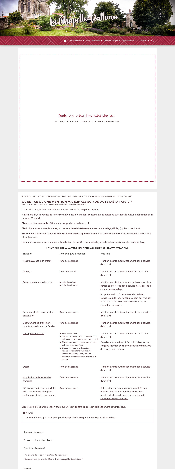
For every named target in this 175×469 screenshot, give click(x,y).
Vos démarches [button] (128, 40)
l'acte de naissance (108, 242)
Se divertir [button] (143, 40)
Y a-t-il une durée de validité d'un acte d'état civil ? (46, 455)
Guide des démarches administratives (101, 121)
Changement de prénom (35, 322)
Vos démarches (72, 121)
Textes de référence (33, 432)
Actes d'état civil (75, 196)
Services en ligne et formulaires (38, 440)
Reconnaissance (31, 260)
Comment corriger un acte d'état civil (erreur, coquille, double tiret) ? (54, 459)
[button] (65, 41)
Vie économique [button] (111, 40)
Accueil (59, 121)
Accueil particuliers (30, 196)
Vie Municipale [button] (76, 40)
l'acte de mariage (135, 242)
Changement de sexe (33, 333)
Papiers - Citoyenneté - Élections (53, 196)
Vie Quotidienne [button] (93, 40)
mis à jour (120, 406)
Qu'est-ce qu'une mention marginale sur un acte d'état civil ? (108, 196)
